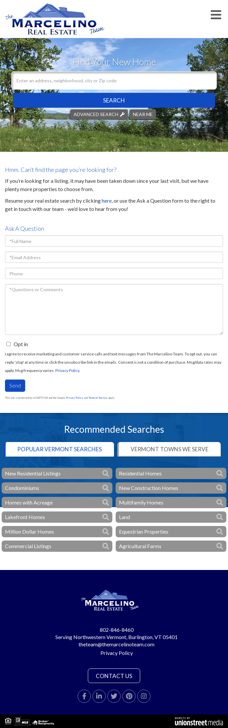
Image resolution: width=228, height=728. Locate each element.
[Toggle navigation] (216, 15)
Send (15, 385)
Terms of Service (97, 397)
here (107, 200)
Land (124, 517)
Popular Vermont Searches (59, 449)
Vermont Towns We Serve (169, 449)
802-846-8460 (117, 630)
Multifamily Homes (141, 502)
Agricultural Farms (140, 546)
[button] (114, 100)
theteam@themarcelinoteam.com (116, 644)
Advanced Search (96, 114)
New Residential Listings (33, 473)
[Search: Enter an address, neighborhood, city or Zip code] (114, 80)
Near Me (143, 114)
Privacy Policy (67, 370)
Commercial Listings (28, 546)
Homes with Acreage (29, 502)
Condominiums (22, 488)
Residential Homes (140, 473)
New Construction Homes (148, 488)
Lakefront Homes (25, 517)
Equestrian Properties (143, 531)
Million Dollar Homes (29, 531)
